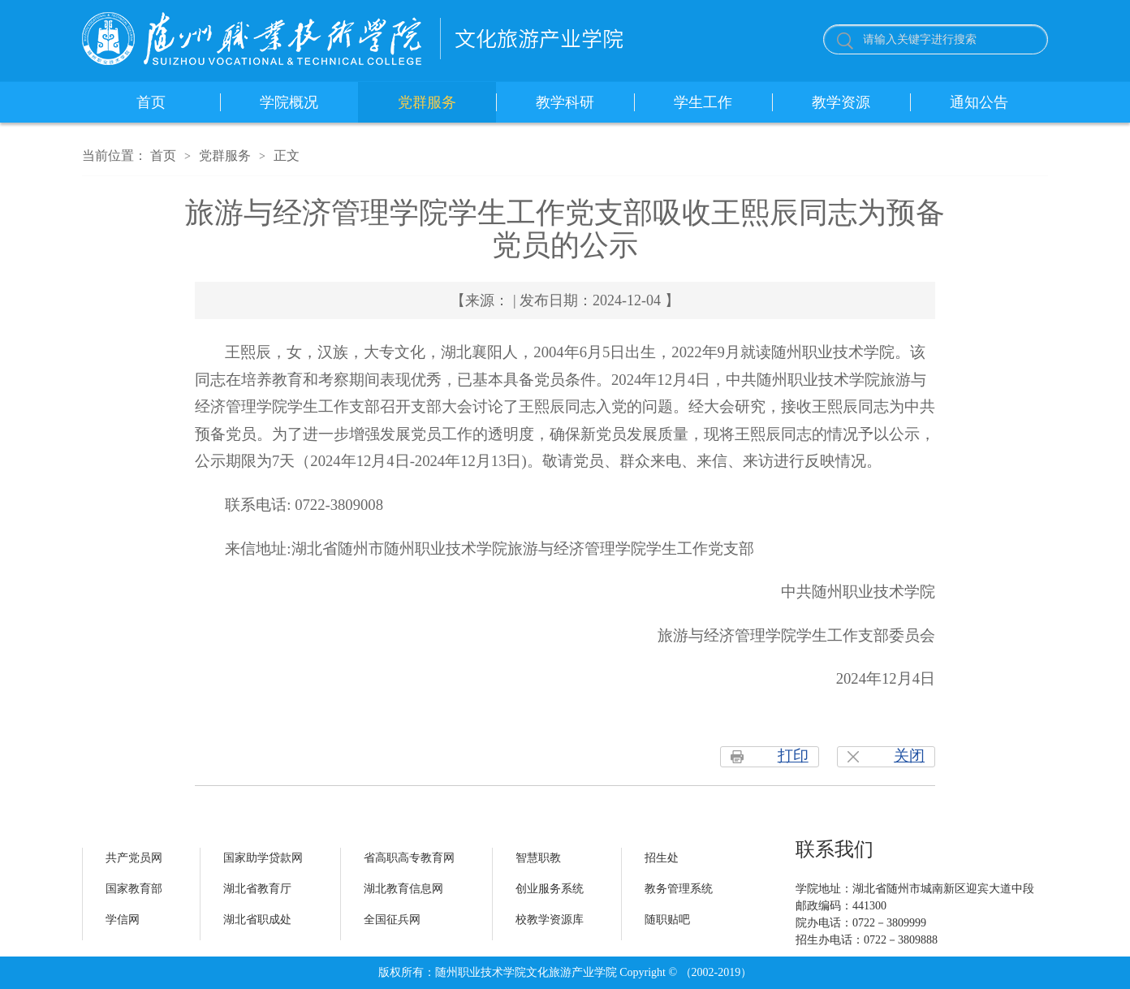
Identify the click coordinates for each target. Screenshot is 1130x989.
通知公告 (979, 102)
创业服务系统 (549, 889)
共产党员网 (134, 858)
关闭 (909, 755)
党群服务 (427, 102)
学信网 (123, 919)
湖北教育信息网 (403, 889)
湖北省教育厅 (257, 889)
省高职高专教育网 (409, 858)
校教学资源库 (549, 919)
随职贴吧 (667, 919)
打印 (793, 755)
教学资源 (841, 102)
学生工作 (703, 102)
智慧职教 (538, 858)
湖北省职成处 (257, 919)
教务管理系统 (679, 889)
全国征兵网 (392, 919)
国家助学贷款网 (263, 858)
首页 (151, 102)
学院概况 (289, 102)
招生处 (662, 858)
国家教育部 (134, 889)
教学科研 (565, 102)
